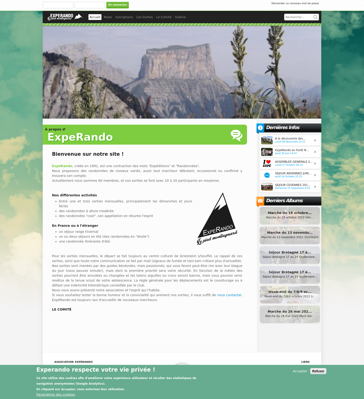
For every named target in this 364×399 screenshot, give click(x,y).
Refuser (318, 372)
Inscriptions (124, 17)
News (108, 17)
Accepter (300, 372)
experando (65, 17)
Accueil (95, 17)
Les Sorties (144, 17)
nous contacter (229, 295)
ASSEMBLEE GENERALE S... (294, 161)
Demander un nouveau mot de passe (295, 3)
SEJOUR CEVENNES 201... (292, 185)
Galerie (180, 17)
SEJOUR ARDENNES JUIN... (293, 173)
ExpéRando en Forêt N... (292, 150)
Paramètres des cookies (55, 395)
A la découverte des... (290, 138)
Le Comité (164, 17)
